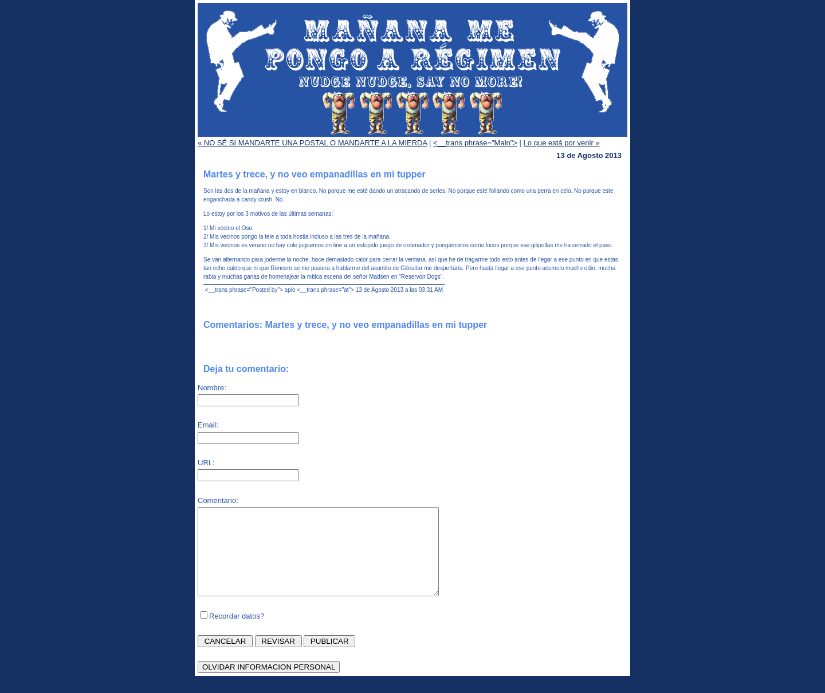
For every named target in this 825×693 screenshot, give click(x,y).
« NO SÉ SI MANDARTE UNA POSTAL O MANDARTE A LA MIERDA (312, 142)
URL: (206, 462)
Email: (208, 425)
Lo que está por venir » (562, 142)
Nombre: (212, 387)
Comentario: (218, 500)
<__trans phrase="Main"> (475, 142)
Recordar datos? (236, 633)
